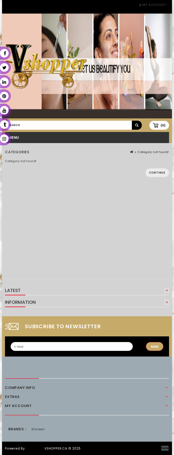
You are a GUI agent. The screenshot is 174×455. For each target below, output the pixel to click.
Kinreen (38, 429)
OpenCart (34, 448)
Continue (157, 173)
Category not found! (153, 152)
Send (155, 347)
